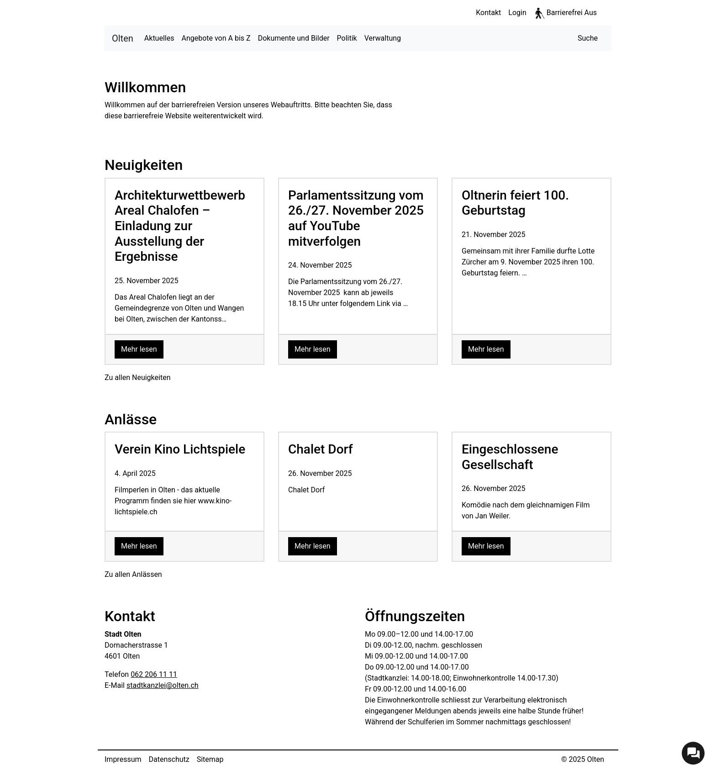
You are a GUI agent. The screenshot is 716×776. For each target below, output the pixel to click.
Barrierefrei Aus (572, 12)
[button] (587, 38)
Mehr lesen (142, 349)
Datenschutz (169, 759)
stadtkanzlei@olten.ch (162, 685)
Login (517, 12)
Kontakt (488, 12)
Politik (347, 38)
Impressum (123, 759)
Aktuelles (159, 38)
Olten (122, 38)
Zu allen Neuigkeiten (137, 377)
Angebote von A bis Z (215, 38)
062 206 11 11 (154, 674)
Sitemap (210, 759)
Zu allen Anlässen (133, 574)
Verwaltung (382, 38)
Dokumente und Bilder (294, 38)
